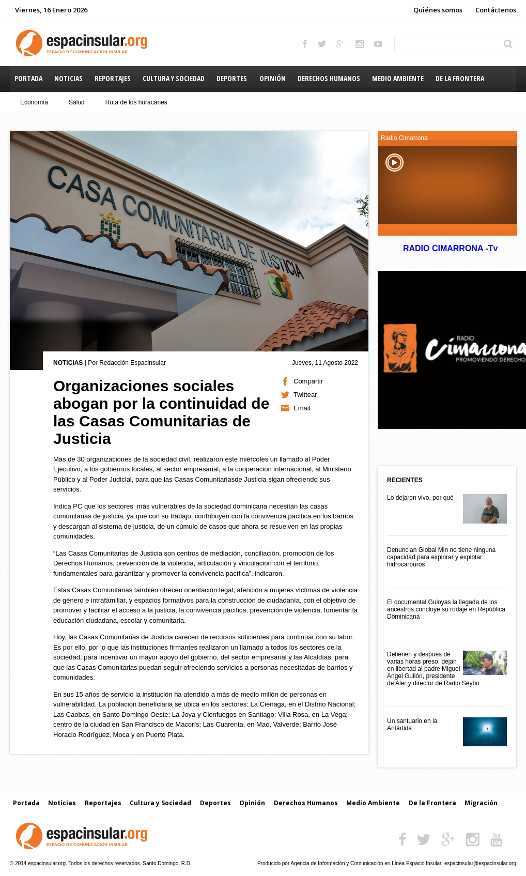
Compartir (308, 381)
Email (302, 408)
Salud (77, 102)
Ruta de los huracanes (136, 102)
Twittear (305, 394)
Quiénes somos (437, 9)
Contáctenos (495, 9)
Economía (34, 102)
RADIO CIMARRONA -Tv (450, 248)
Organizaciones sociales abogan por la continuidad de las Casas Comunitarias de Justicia (161, 412)
